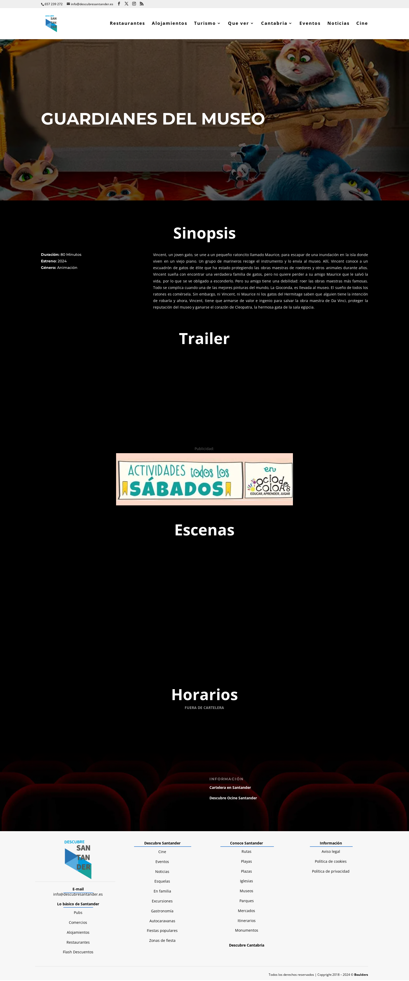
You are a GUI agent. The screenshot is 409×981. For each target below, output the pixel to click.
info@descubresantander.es (78, 797)
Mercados (246, 814)
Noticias (338, 24)
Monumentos (246, 833)
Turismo (205, 24)
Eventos (310, 24)
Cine (362, 24)
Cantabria (274, 24)
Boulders (361, 878)
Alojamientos (169, 24)
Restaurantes (127, 24)
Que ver (238, 24)
